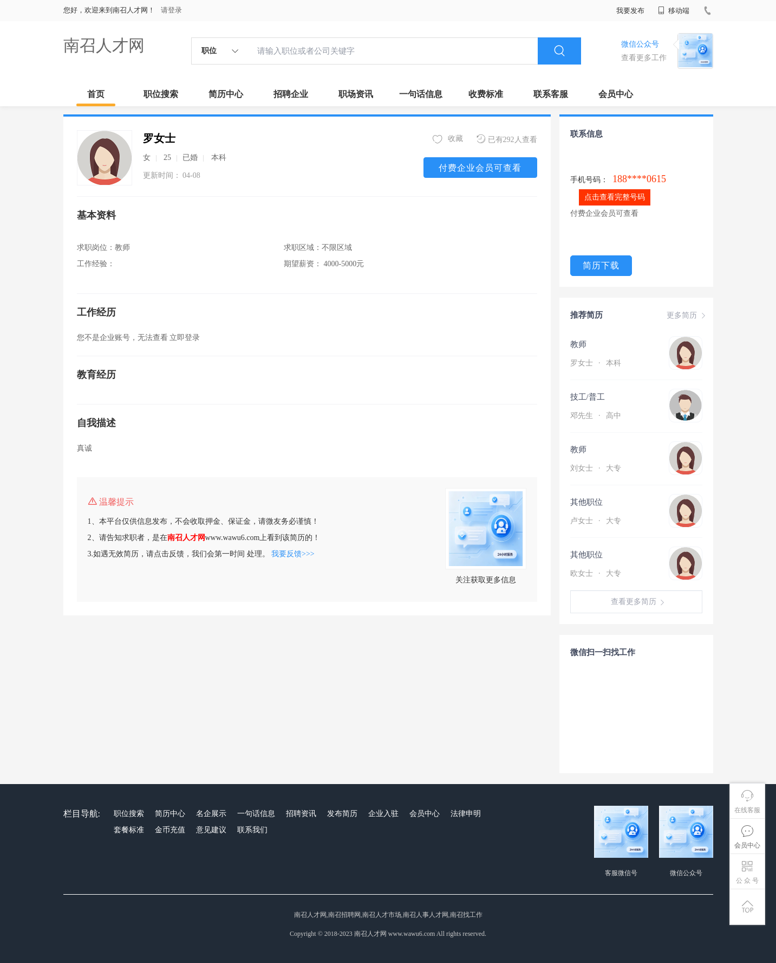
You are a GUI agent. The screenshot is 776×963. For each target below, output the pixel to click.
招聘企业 (290, 94)
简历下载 (601, 265)
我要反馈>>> (293, 554)
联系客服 (550, 94)
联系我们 (252, 830)
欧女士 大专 (595, 573)
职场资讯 (355, 94)
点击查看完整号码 (614, 197)
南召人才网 (104, 45)
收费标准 (485, 94)
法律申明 (466, 814)
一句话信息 (420, 94)
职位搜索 (161, 94)
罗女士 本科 (595, 363)
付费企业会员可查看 (480, 167)
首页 (96, 94)
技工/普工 (587, 397)
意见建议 (211, 830)
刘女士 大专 (595, 468)
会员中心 (615, 94)
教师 (578, 344)
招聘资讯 (301, 814)
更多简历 (687, 316)
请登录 (171, 10)
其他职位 (586, 502)
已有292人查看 (507, 139)
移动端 (673, 11)
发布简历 (342, 814)
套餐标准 (129, 830)
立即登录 (184, 337)
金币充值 (170, 830)
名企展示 (211, 814)
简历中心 (225, 94)
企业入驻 (383, 814)
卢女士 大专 (595, 521)
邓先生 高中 (595, 416)
